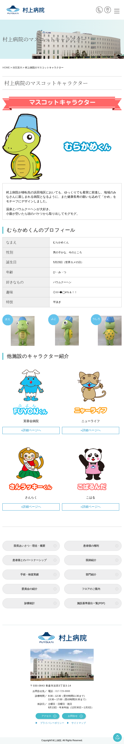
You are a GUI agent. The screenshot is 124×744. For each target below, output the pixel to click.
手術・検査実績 (29, 574)
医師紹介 (91, 560)
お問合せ (73, 716)
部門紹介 (91, 574)
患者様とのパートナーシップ (29, 560)
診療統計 (29, 603)
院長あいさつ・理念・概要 (29, 545)
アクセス (46, 716)
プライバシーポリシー (52, 723)
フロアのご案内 (91, 588)
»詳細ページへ (31, 430)
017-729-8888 (62, 691)
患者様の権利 (91, 545)
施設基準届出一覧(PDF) (91, 603)
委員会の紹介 (29, 588)
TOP (117, 738)
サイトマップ (78, 723)
